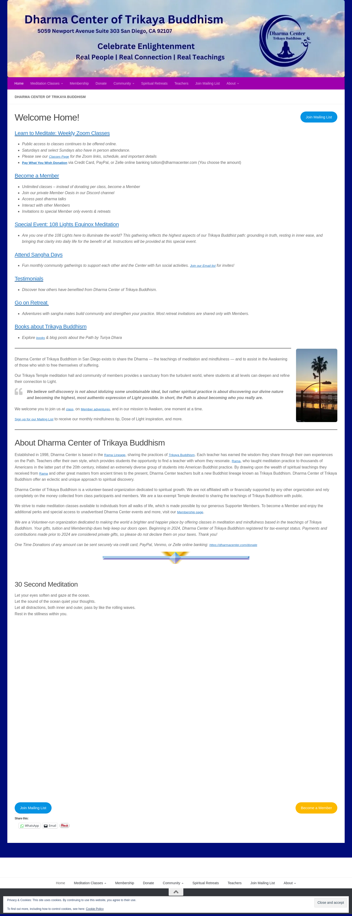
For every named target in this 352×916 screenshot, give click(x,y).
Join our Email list (205, 265)
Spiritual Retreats (154, 83)
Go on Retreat (40, 301)
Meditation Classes (45, 83)
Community (122, 83)
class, (71, 409)
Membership (79, 83)
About (231, 83)
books (41, 337)
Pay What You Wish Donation (49, 162)
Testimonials (36, 277)
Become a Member (48, 174)
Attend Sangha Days (51, 253)
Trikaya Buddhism (188, 455)
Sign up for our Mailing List (37, 419)
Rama (259, 461)
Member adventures (99, 409)
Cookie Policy (95, 909)
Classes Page (61, 156)
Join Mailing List (207, 83)
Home (19, 83)
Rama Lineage (116, 455)
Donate (101, 83)
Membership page (192, 512)
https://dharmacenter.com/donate (237, 545)
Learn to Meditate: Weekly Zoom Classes (86, 132)
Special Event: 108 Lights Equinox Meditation (93, 223)
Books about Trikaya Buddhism (69, 325)
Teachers (181, 83)
